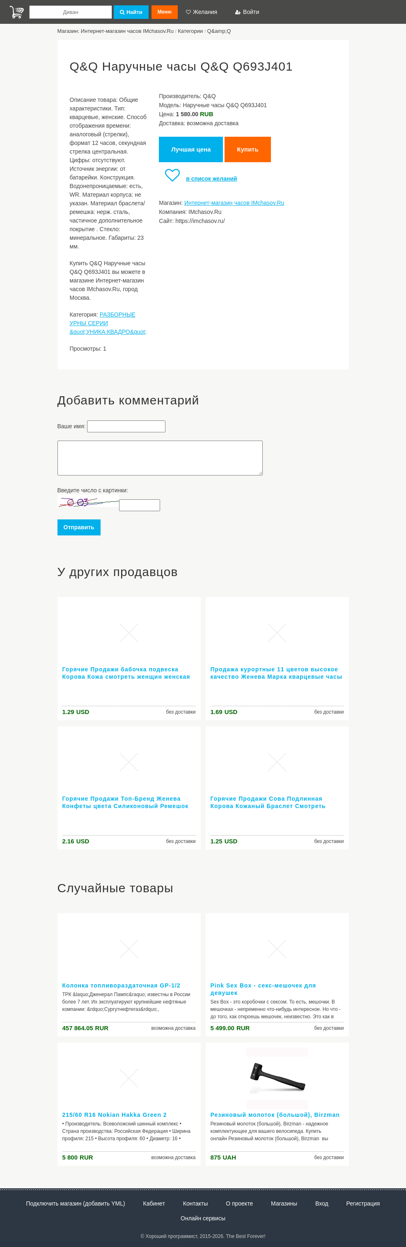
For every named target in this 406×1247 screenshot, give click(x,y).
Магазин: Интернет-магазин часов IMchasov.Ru (115, 31)
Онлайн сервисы (203, 1218)
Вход (321, 1203)
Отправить (79, 527)
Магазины (284, 1203)
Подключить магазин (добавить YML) (75, 1203)
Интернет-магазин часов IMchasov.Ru (234, 203)
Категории (190, 31)
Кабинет (154, 1203)
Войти (247, 12)
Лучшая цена (191, 149)
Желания (201, 12)
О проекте (239, 1203)
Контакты (195, 1203)
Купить (247, 149)
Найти (131, 12)
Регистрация (363, 1203)
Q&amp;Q (219, 31)
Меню (165, 12)
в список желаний (198, 178)
